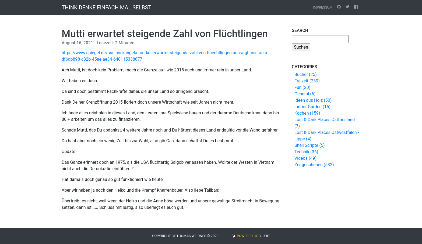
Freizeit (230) (307, 80)
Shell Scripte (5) (309, 145)
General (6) (304, 93)
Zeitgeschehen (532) (314, 164)
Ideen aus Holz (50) (313, 100)
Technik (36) (306, 151)
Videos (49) (305, 158)
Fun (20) (302, 87)
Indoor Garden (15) (312, 106)
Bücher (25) (305, 74)
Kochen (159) (307, 113)
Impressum (322, 7)
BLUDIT (264, 236)
